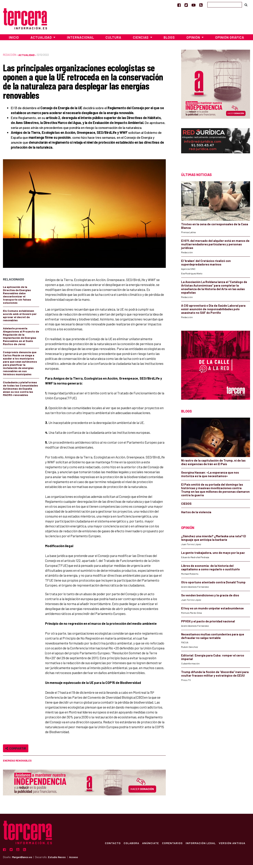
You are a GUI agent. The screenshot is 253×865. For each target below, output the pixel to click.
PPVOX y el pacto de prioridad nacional (208, 621)
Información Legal (200, 843)
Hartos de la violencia (196, 512)
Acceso (73, 857)
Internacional (80, 37)
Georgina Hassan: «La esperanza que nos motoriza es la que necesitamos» (210, 474)
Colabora (131, 843)
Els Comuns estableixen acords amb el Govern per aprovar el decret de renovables (20, 315)
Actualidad (26, 55)
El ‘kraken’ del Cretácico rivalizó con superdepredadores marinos (206, 262)
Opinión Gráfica (229, 37)
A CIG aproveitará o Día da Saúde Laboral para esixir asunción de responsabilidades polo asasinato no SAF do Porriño (213, 309)
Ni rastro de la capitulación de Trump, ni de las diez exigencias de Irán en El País (213, 462)
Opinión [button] (193, 37)
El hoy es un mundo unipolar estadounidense (212, 608)
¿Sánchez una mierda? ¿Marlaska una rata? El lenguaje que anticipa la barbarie (213, 537)
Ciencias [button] (141, 37)
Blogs (169, 37)
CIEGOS (186, 503)
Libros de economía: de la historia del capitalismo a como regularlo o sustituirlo (210, 567)
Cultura (113, 37)
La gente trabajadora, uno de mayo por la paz (213, 552)
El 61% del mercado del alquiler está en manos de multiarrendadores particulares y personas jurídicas (215, 244)
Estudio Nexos (57, 857)
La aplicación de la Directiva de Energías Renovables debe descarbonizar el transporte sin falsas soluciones (17, 294)
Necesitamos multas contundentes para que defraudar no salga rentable (212, 636)
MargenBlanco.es (22, 857)
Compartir (15, 748)
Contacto (112, 843)
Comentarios (172, 843)
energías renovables (17, 760)
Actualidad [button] (42, 37)
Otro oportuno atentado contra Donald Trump (213, 582)
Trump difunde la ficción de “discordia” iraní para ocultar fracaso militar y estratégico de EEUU (215, 673)
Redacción (9, 54)
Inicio (14, 37)
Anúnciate (150, 843)
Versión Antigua (232, 843)
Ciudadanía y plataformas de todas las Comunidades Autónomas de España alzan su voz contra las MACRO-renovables (20, 389)
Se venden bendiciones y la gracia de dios (210, 595)
